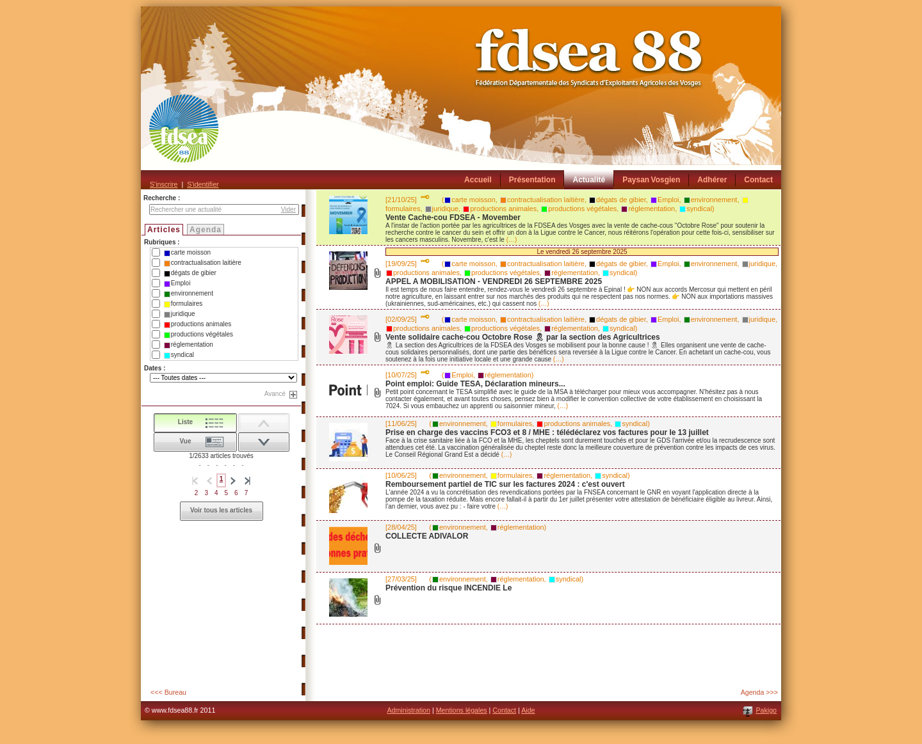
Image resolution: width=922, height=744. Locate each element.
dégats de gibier (190, 273)
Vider (288, 209)
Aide (528, 710)
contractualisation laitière (202, 263)
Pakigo (766, 710)
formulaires (183, 304)
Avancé (275, 393)
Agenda (206, 229)
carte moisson (187, 253)
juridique (179, 314)
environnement (188, 293)
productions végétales (198, 334)
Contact (504, 710)
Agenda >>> (759, 692)
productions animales (198, 324)
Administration (408, 710)
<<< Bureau (168, 692)
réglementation (188, 345)
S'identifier (202, 184)
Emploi (177, 283)
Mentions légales (461, 710)
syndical (179, 355)
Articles (164, 229)
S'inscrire (163, 184)
